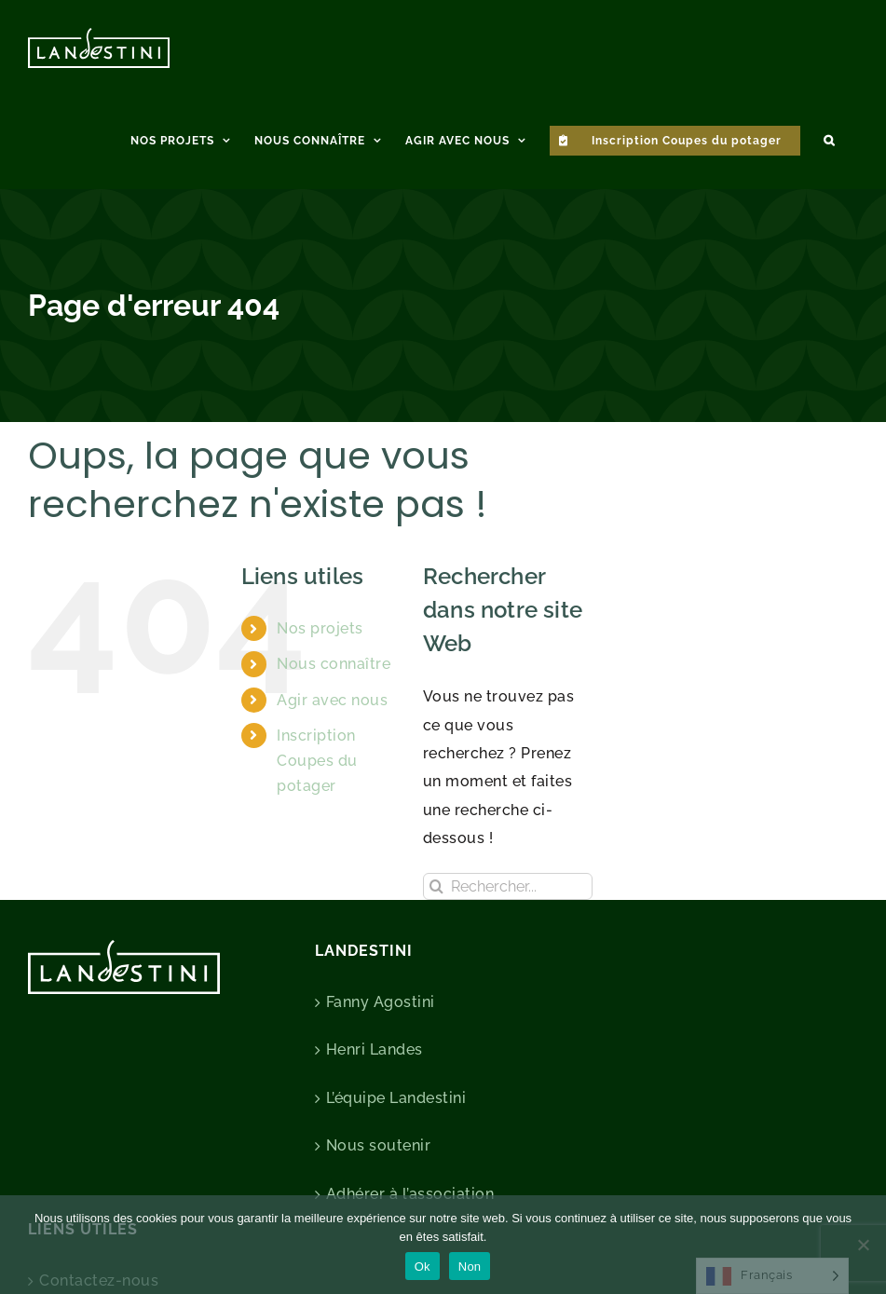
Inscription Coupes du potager (317, 761)
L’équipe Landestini (396, 1098)
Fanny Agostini (380, 1002)
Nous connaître (333, 664)
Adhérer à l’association (410, 1194)
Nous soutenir (378, 1145)
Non (470, 1267)
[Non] (862, 1244)
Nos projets (320, 628)
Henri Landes (374, 1049)
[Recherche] (436, 886)
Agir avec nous (332, 700)
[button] (829, 138)
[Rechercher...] (508, 886)
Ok (422, 1267)
